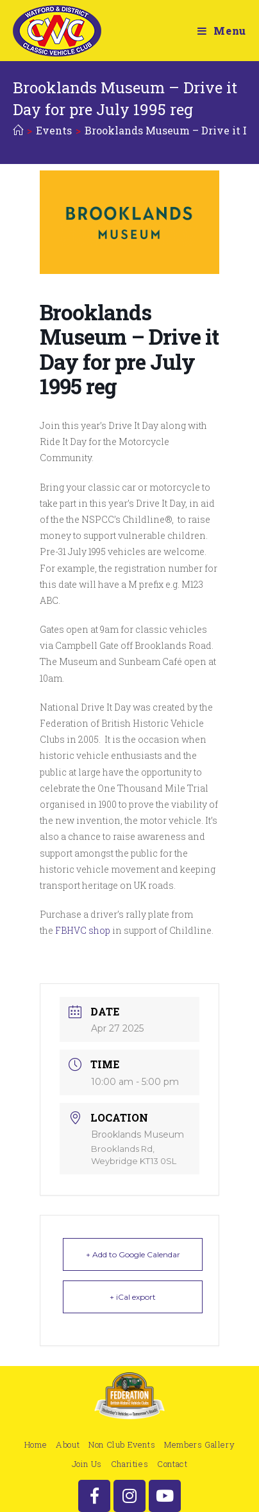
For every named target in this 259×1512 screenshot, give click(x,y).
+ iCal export (133, 1297)
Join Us (87, 1464)
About (67, 1444)
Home (35, 1444)
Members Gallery (199, 1444)
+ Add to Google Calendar (133, 1254)
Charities (129, 1464)
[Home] (18, 130)
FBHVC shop (82, 930)
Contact (172, 1464)
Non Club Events (121, 1444)
